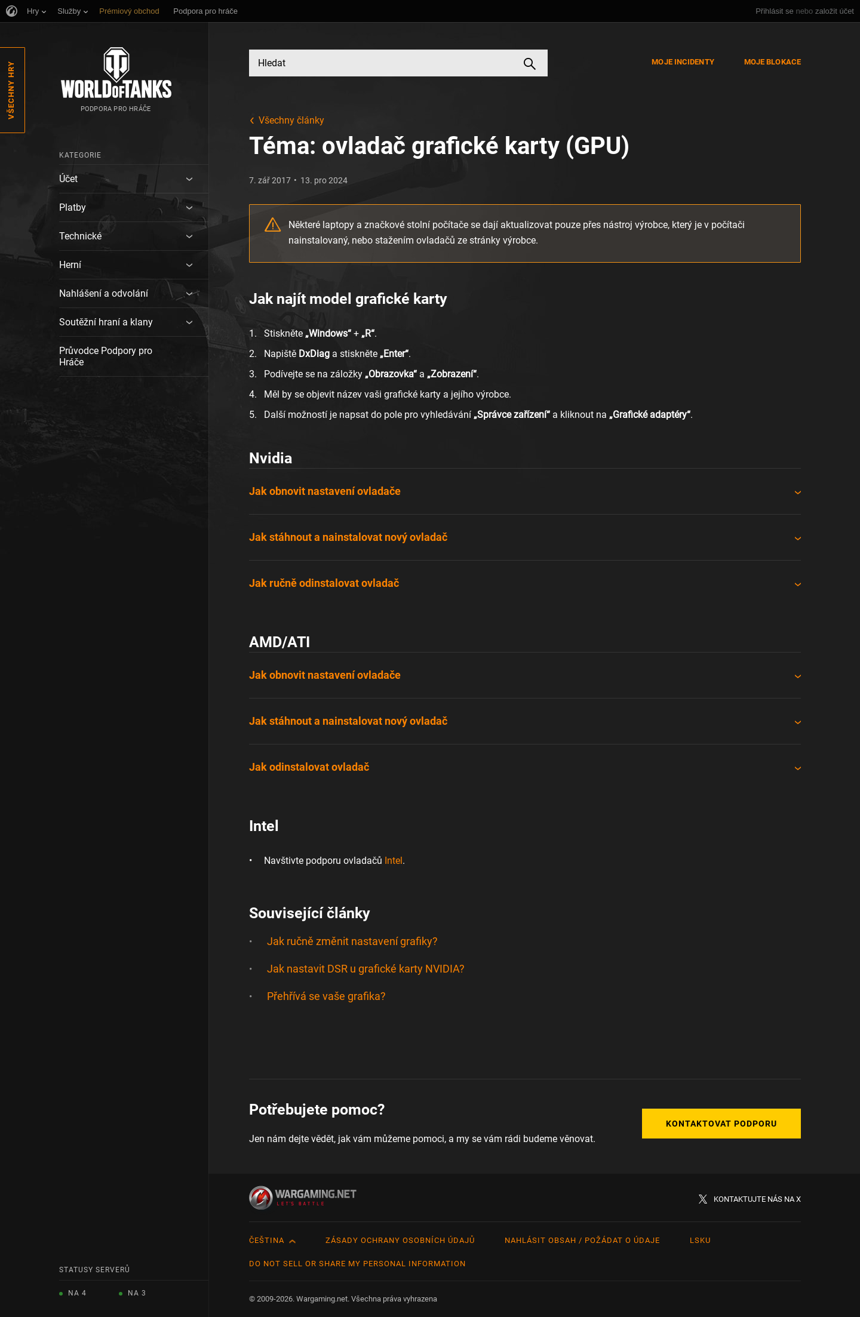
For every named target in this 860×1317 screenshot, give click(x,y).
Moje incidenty (683, 61)
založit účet (834, 11)
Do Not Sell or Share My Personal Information (357, 1263)
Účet (68, 178)
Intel (394, 860)
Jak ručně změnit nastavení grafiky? (352, 941)
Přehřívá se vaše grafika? (326, 996)
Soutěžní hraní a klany (106, 322)
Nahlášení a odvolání (103, 293)
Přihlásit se (774, 11)
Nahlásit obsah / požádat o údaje (582, 1240)
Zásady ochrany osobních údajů (400, 1240)
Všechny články (291, 120)
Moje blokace (772, 61)
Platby (72, 207)
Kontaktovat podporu (721, 1123)
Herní (70, 264)
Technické (80, 236)
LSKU (700, 1240)
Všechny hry (11, 90)
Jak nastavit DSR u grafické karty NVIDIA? (366, 968)
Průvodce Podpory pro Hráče (105, 356)
